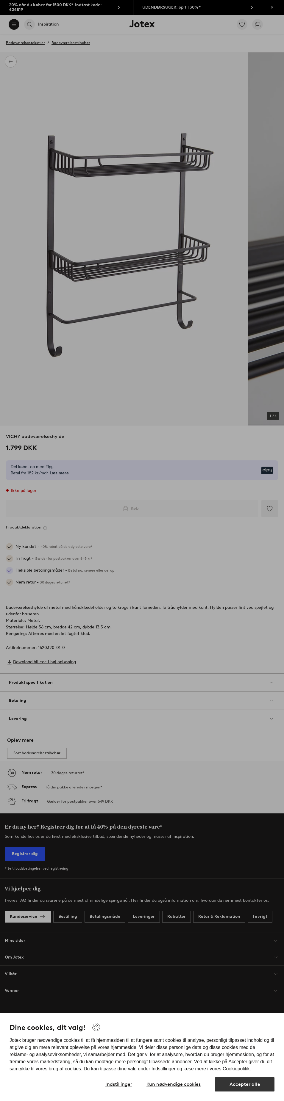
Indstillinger (118, 1084)
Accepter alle (245, 1084)
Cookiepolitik (236, 1068)
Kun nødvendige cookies (173, 1084)
